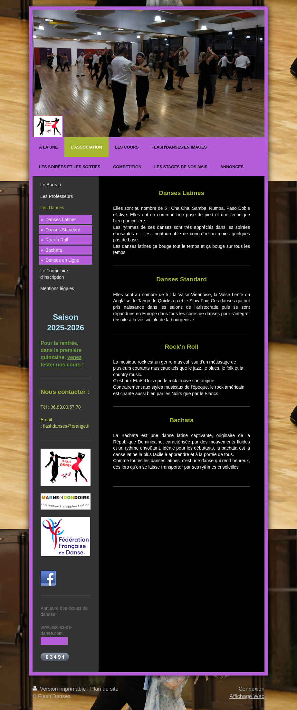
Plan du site (104, 689)
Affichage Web (246, 696)
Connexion (251, 689)
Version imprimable (60, 689)
